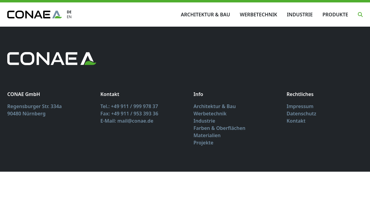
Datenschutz (301, 113)
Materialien (207, 135)
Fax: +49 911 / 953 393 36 (129, 113)
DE (69, 12)
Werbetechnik (258, 14)
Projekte (203, 142)
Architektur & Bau (205, 14)
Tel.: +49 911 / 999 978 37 (129, 106)
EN (69, 17)
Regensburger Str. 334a (34, 106)
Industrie (300, 14)
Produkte (335, 14)
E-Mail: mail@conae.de (126, 120)
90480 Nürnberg (26, 113)
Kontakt (296, 120)
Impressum (300, 106)
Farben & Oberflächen (219, 128)
